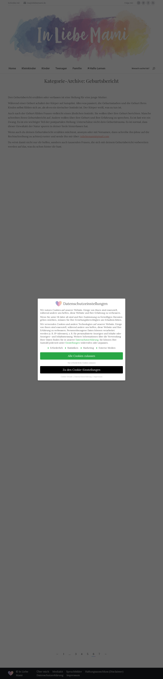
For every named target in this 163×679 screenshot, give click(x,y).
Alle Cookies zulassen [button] (81, 356)
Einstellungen (72, 342)
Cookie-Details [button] (67, 376)
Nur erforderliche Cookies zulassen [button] (82, 363)
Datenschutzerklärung (87, 339)
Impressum (98, 376)
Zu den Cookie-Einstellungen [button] (81, 370)
